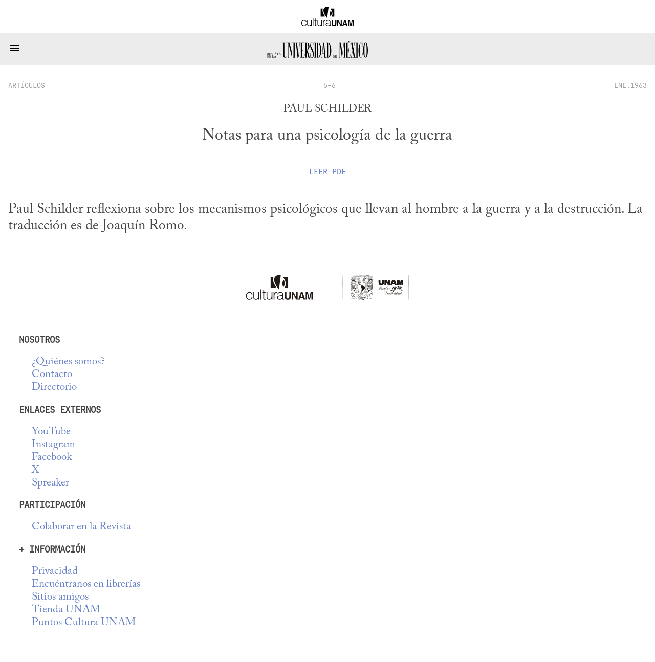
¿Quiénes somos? (68, 362)
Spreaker (50, 483)
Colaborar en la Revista (81, 527)
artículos (26, 85)
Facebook (52, 457)
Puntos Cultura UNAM (84, 622)
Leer (327, 172)
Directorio (54, 387)
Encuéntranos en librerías (86, 584)
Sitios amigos (60, 597)
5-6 (329, 85)
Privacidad (55, 571)
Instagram (53, 444)
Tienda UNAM (66, 610)
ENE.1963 (630, 85)
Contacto (52, 374)
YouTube (51, 432)
